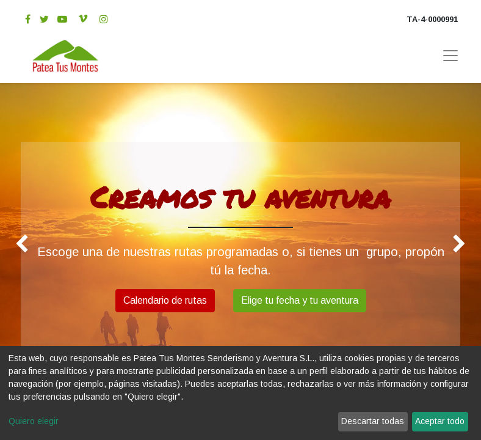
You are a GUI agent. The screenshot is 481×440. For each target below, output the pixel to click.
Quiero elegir (34, 421)
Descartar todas (372, 421)
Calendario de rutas (165, 300)
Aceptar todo (440, 421)
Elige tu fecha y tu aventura (299, 300)
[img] (19, 244)
